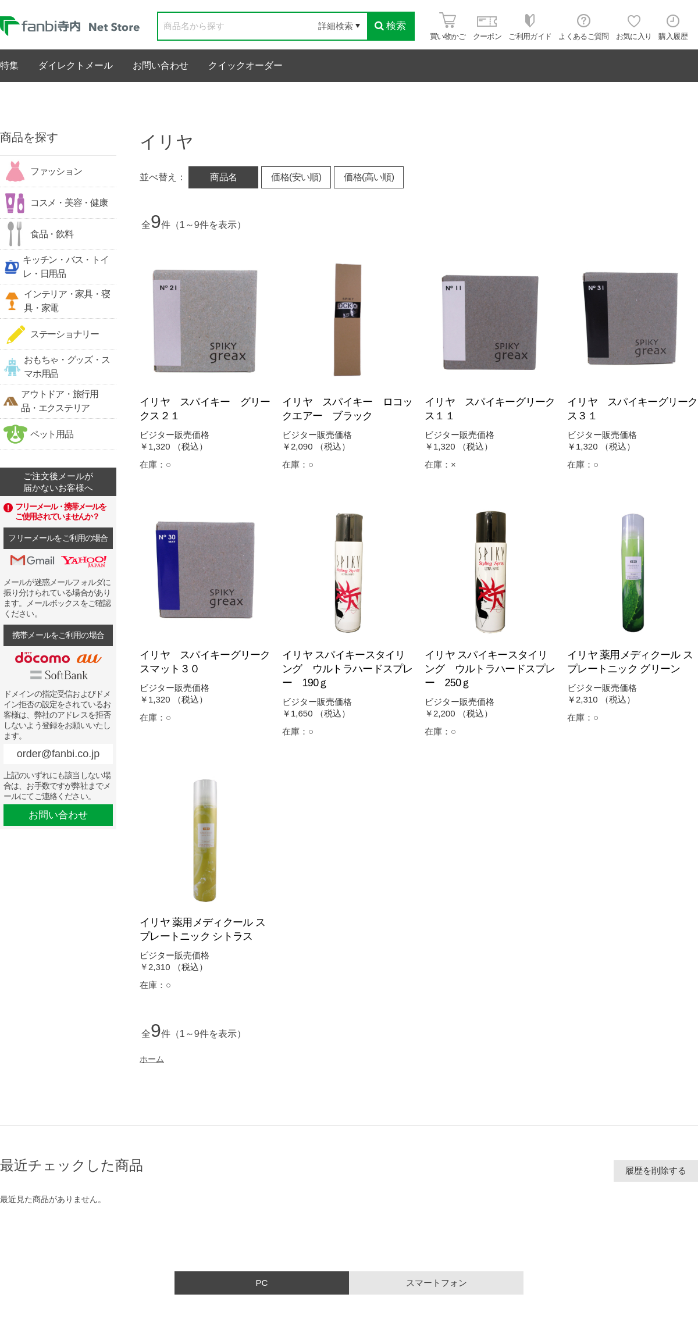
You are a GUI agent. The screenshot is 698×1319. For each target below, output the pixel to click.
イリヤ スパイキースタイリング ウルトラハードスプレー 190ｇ (347, 669)
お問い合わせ (160, 65)
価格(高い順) (369, 177)
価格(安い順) (296, 177)
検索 (390, 25)
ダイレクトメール (75, 65)
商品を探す (29, 137)
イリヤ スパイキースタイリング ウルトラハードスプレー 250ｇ (490, 669)
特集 (9, 65)
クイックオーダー (245, 65)
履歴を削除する (655, 1170)
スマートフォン (436, 1283)
